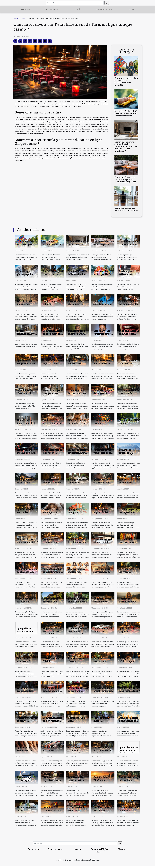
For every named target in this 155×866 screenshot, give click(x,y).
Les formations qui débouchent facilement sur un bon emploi (129, 782)
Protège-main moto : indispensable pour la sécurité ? (102, 722)
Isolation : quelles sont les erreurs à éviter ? (27, 572)
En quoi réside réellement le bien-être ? (76, 304)
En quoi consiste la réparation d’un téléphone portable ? (78, 454)
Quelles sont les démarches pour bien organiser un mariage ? (78, 424)
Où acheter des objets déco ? (25, 392)
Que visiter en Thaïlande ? (101, 779)
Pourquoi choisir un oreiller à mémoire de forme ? (78, 484)
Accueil (16, 18)
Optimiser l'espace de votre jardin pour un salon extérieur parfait (125, 179)
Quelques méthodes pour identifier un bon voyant (128, 663)
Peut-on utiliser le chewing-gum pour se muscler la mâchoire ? (129, 335)
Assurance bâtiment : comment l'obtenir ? (78, 752)
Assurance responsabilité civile (25, 691)
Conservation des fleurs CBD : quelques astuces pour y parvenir (103, 633)
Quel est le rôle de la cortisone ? (52, 451)
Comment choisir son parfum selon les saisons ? (126, 210)
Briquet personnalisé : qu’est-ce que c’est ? (129, 484)
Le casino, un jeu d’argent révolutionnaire (77, 661)
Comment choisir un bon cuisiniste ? (27, 541)
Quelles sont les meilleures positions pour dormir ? (76, 573)
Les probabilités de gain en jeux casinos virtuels (78, 691)
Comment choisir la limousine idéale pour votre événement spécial (78, 276)
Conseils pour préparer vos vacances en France (50, 603)
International (52, 9)
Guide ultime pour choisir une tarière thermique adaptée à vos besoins (53, 276)
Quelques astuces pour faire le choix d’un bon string (129, 750)
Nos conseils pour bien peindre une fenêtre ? (52, 393)
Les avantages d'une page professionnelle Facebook (25, 782)
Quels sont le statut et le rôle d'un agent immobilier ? (101, 484)
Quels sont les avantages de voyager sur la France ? (25, 663)
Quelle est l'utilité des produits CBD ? (129, 689)
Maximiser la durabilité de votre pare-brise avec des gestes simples (125, 113)
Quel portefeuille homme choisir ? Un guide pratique (53, 691)
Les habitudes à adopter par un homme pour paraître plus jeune (78, 335)
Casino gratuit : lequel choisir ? (102, 511)
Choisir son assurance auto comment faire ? (51, 752)
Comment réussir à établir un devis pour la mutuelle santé (103, 544)
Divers (131, 9)
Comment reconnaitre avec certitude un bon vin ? (52, 484)
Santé (77, 9)
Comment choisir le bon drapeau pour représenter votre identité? (126, 81)
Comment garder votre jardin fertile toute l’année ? (129, 512)
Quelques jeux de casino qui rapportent (102, 810)
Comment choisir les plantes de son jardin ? (77, 542)
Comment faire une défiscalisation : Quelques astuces (77, 722)
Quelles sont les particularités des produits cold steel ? (129, 305)
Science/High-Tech (103, 9)
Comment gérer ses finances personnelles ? (102, 601)
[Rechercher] (75, 3)
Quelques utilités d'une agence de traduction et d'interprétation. (128, 722)
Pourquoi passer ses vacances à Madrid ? (102, 572)
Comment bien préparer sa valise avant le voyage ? (128, 542)
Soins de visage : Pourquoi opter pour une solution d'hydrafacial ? (103, 335)
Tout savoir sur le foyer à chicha (52, 362)
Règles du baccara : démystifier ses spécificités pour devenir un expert (53, 633)
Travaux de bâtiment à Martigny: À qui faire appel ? (128, 454)
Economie (25, 9)
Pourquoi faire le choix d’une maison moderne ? (27, 482)
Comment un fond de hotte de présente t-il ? (78, 631)
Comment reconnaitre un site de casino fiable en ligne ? (51, 544)
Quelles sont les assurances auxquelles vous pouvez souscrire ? (103, 663)
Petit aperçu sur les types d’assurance (127, 572)
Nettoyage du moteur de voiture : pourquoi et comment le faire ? (27, 454)
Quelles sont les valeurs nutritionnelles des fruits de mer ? (53, 305)
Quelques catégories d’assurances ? (76, 512)
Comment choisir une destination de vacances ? (53, 572)
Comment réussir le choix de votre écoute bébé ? (77, 393)
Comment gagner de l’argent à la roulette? (103, 393)
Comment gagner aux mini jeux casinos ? (128, 810)
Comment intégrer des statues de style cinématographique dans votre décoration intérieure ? (126, 146)
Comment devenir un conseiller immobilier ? (129, 393)
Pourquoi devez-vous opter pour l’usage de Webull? (102, 454)
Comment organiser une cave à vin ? (53, 780)
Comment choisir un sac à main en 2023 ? (52, 333)
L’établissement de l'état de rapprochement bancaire (53, 663)
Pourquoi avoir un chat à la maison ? (78, 600)
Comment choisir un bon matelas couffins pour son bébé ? (52, 722)
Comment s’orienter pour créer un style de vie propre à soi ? (128, 603)
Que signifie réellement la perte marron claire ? (24, 752)
